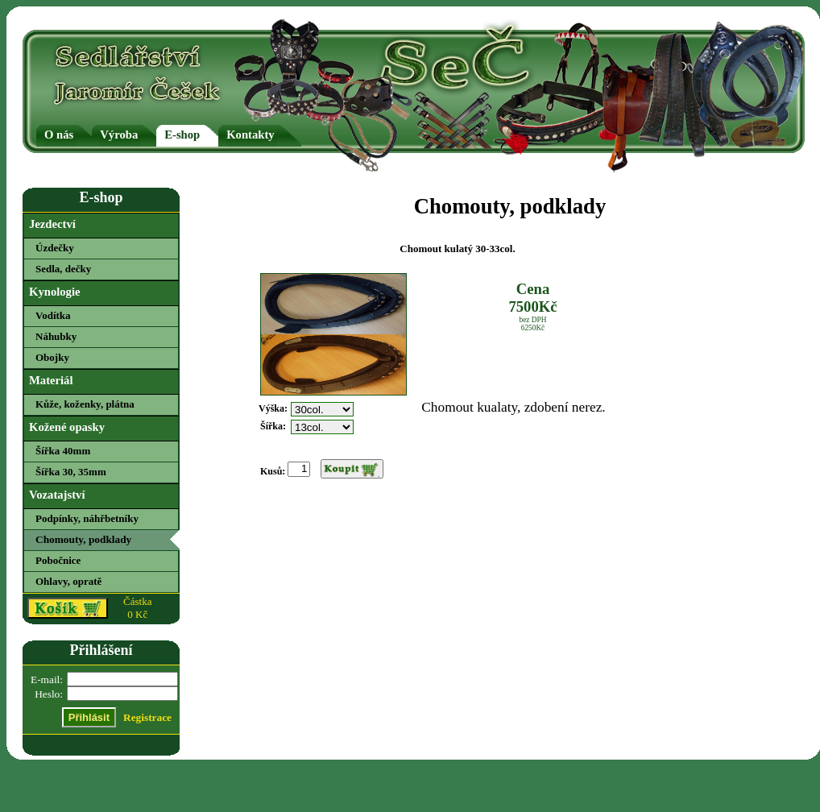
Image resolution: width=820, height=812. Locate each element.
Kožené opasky (67, 426)
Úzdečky (54, 248)
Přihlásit (89, 717)
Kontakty (250, 134)
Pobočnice (58, 560)
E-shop (182, 134)
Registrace (147, 717)
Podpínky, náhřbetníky (87, 518)
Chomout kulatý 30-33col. (457, 248)
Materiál (51, 380)
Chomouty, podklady (83, 539)
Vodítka (53, 315)
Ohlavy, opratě (68, 581)
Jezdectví (52, 224)
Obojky (52, 357)
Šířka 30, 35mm (70, 472)
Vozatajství (57, 494)
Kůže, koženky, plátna (85, 404)
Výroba (119, 134)
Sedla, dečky (63, 269)
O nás (58, 134)
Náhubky (56, 336)
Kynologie (55, 291)
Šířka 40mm (62, 451)
